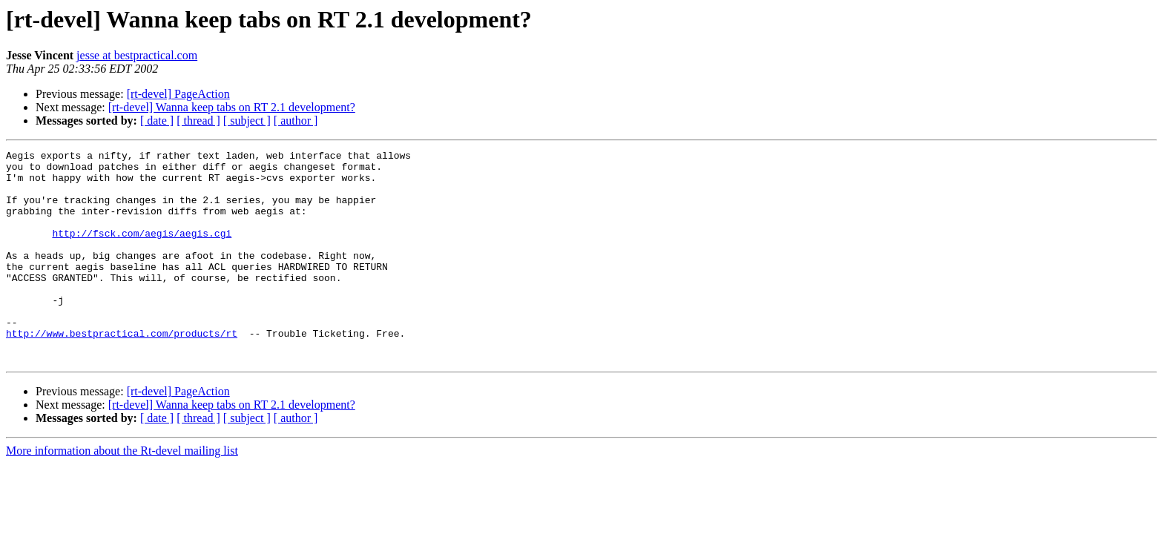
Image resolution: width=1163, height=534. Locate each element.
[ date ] (157, 120)
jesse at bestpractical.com (136, 55)
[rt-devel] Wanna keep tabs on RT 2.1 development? (231, 107)
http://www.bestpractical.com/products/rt (121, 371)
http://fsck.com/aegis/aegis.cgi (141, 250)
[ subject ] (247, 120)
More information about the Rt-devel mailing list (122, 493)
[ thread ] (198, 120)
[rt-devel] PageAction (178, 94)
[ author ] (296, 120)
